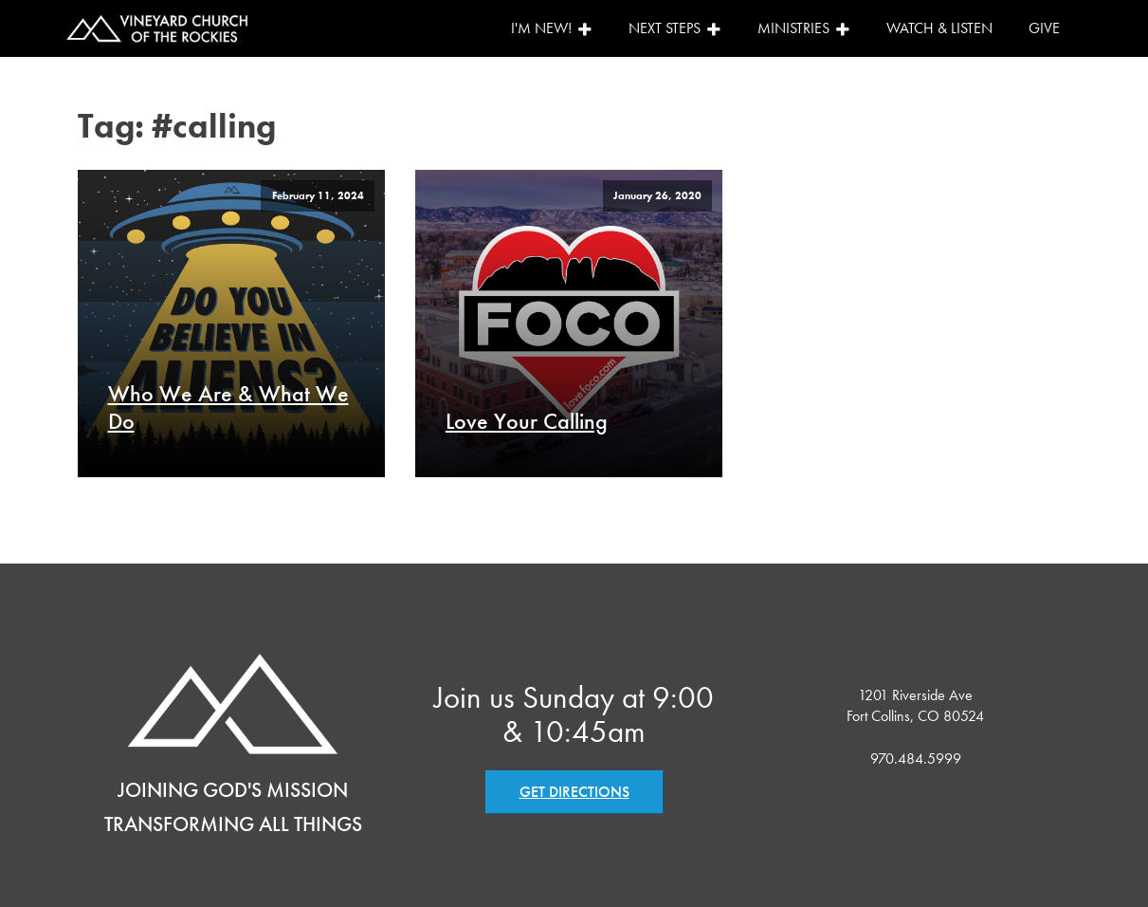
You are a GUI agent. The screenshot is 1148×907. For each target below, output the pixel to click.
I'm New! (551, 28)
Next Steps (675, 28)
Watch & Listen (939, 28)
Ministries (803, 28)
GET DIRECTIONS (574, 792)
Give (1044, 28)
